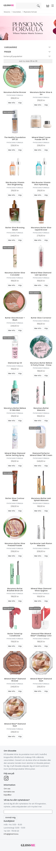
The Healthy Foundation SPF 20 (15, 138)
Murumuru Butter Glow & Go (41, 93)
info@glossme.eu (11, 834)
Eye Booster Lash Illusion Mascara (41, 544)
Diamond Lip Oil (15, 363)
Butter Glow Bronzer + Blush (15, 319)
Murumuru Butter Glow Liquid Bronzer (41, 228)
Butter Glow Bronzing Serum (14, 228)
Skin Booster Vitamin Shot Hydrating (41, 183)
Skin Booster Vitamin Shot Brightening (15, 183)
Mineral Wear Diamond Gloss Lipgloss (41, 589)
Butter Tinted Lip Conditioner (14, 634)
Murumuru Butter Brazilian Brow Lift (15, 589)
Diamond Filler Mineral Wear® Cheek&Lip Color (41, 634)
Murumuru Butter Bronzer (15, 92)
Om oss (7, 788)
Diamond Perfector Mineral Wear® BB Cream (41, 454)
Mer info (11, 103)
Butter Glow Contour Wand (14, 499)
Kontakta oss (9, 791)
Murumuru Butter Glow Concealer (15, 273)
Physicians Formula (30, 12)
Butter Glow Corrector (41, 318)
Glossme (7, 12)
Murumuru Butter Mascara (41, 409)
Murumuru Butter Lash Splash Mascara (41, 499)
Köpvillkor (7, 795)
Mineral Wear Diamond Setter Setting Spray (15, 454)
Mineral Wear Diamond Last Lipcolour (41, 273)
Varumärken (16, 12)
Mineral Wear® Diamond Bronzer (15, 680)
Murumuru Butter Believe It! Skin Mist (15, 409)
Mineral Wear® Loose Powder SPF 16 (41, 138)
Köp (20, 103)
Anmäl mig (10, 817)
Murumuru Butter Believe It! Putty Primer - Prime (41, 364)
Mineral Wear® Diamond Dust (41, 680)
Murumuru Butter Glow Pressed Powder (15, 544)
